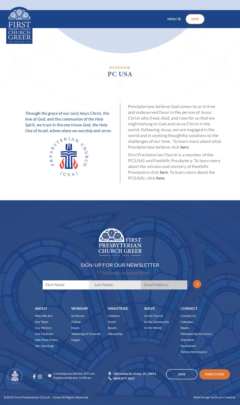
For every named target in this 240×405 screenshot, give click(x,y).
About (41, 308)
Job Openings (44, 346)
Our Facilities (44, 334)
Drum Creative (225, 397)
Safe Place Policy (46, 340)
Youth (112, 322)
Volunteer (187, 340)
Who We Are (44, 316)
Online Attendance (194, 352)
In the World (153, 328)
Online (76, 322)
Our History (43, 328)
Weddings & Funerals (86, 334)
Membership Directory (196, 334)
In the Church (153, 316)
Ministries (118, 308)
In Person (78, 316)
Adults (112, 328)
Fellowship (115, 334)
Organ (75, 340)
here (184, 147)
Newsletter (188, 346)
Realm (185, 328)
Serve (149, 308)
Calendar (187, 322)
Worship (79, 308)
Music (75, 328)
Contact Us (188, 316)
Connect (189, 308)
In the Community (156, 322)
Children (114, 316)
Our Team (41, 322)
